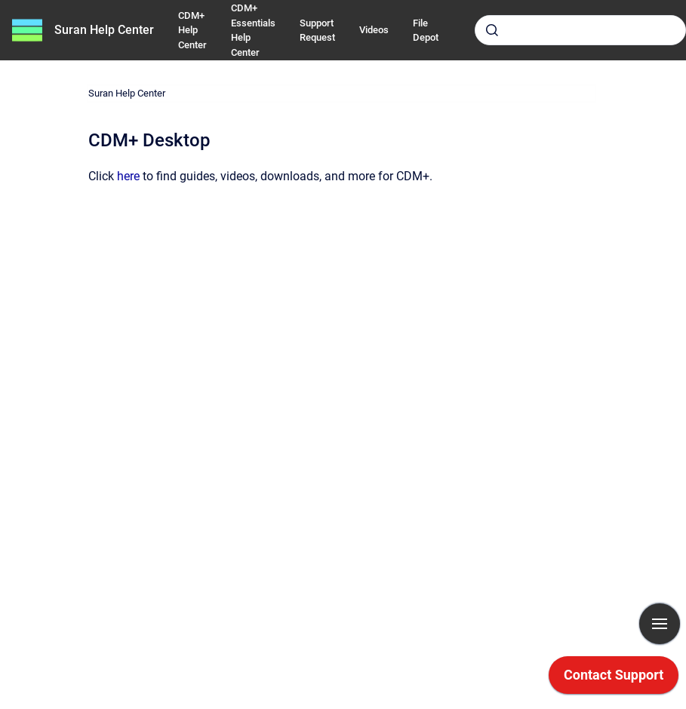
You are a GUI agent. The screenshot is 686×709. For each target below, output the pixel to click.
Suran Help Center (104, 30)
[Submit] (492, 30)
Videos (374, 29)
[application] (613, 679)
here (128, 176)
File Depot (425, 30)
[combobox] (580, 30)
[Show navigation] (659, 623)
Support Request (317, 30)
